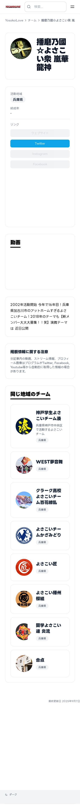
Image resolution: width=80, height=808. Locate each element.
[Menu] (72, 7)
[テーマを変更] (11, 795)
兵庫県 (18, 99)
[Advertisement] (40, 195)
